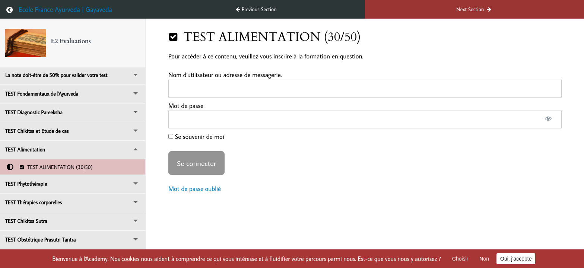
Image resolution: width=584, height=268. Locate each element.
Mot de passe (185, 106)
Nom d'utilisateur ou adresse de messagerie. (225, 75)
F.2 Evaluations (71, 41)
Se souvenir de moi (196, 137)
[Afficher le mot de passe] (548, 119)
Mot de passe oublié (194, 189)
